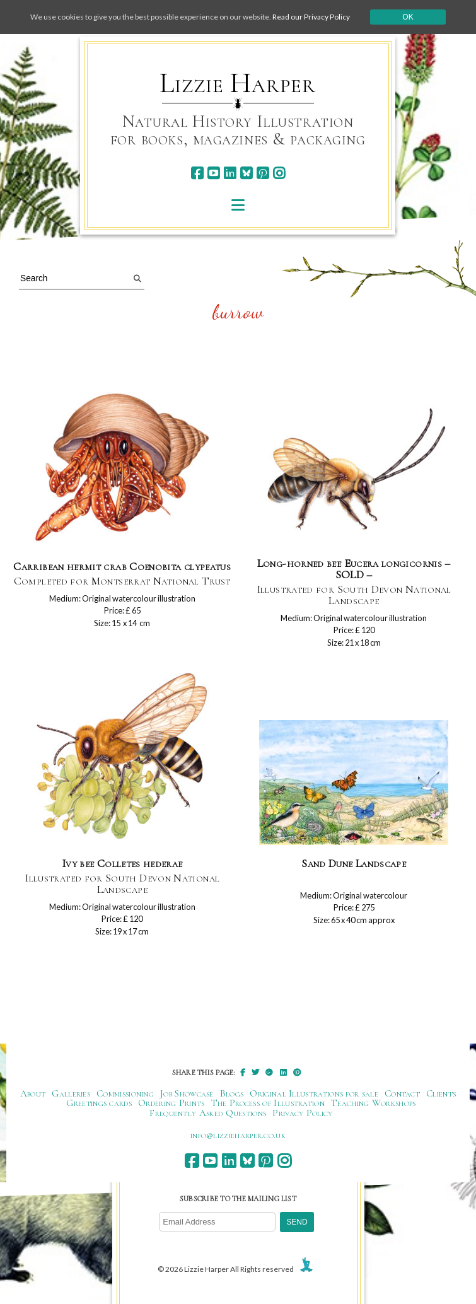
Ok (407, 17)
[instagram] (279, 173)
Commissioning (125, 1093)
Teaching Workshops (373, 1103)
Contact (402, 1093)
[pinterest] (263, 173)
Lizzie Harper (237, 83)
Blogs (232, 1093)
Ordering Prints (171, 1103)
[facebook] (197, 173)
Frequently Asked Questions (207, 1113)
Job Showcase (187, 1093)
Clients (441, 1093)
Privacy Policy (302, 1113)
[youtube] (213, 173)
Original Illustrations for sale (314, 1093)
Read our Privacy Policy (311, 16)
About (33, 1093)
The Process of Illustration (268, 1103)
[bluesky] (246, 173)
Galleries (71, 1093)
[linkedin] (230, 173)
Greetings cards (99, 1103)
